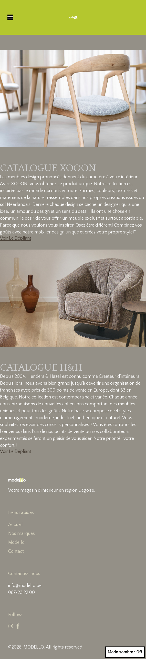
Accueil (15, 524)
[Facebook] (17, 626)
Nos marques (21, 533)
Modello (16, 542)
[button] (10, 17)
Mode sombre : (125, 652)
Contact (16, 551)
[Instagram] (10, 626)
